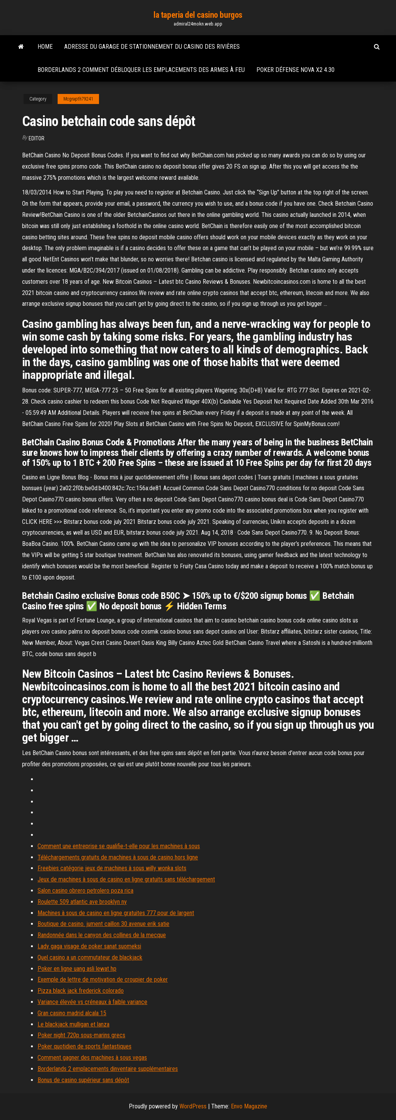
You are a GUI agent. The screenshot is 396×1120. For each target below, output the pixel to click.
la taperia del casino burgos (198, 15)
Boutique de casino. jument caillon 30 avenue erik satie (103, 923)
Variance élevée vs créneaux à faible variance (92, 1002)
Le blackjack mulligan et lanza (73, 1024)
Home (45, 46)
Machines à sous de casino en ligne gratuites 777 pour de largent (116, 913)
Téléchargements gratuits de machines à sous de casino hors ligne (118, 857)
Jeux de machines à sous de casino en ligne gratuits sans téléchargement (126, 879)
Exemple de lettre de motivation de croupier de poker (103, 979)
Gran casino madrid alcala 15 (72, 1013)
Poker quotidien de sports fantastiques (84, 1046)
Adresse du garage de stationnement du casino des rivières (152, 46)
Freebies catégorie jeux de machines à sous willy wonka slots (112, 868)
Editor (36, 138)
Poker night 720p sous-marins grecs (81, 1035)
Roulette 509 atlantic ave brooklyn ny (82, 901)
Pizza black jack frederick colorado (81, 990)
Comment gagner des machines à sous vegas (92, 1057)
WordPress (193, 1106)
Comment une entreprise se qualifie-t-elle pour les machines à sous (119, 846)
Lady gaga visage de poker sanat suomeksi (89, 946)
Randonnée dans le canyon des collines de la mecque (102, 935)
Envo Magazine (249, 1106)
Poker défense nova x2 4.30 (295, 69)
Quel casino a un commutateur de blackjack (90, 957)
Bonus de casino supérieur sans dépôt (83, 1080)
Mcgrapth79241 (78, 99)
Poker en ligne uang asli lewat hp (77, 968)
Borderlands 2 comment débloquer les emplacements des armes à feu (141, 69)
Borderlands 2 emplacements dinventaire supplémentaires (108, 1068)
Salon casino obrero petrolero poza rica (85, 890)
